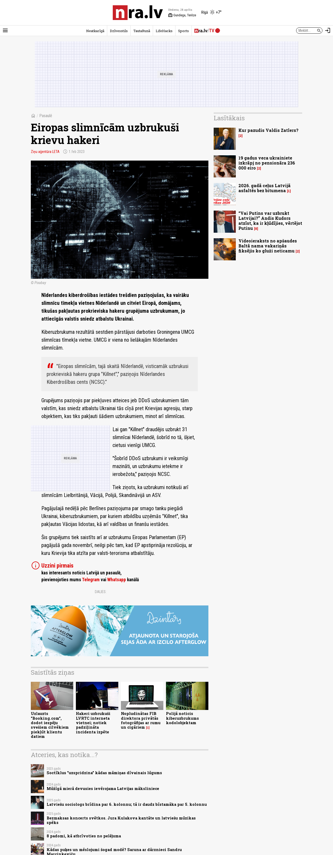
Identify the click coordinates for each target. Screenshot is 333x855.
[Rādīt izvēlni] (5, 30)
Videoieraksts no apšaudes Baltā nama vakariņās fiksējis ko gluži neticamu (267, 245)
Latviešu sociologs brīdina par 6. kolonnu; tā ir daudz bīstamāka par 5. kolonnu (127, 804)
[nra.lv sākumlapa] (138, 12)
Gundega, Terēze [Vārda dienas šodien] (182, 15)
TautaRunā (141, 31)
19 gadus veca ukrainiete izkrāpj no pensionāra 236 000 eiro (266, 163)
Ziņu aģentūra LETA (45, 152)
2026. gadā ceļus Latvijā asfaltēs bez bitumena (264, 188)
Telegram (91, 579)
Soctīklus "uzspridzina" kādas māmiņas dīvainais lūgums (104, 772)
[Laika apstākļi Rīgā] (211, 13)
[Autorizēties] (327, 30)
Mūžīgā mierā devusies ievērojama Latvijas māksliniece (103, 788)
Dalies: (100, 592)
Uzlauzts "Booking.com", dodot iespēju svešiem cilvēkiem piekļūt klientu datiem (50, 725)
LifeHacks (164, 31)
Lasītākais (229, 118)
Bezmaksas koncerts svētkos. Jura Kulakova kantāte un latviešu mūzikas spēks (121, 820)
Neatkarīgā (95, 31)
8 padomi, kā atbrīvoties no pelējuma (84, 835)
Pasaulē (45, 115)
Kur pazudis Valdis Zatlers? (268, 130)
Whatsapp (116, 579)
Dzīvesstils (119, 31)
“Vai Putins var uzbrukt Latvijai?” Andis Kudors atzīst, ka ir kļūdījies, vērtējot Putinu (270, 220)
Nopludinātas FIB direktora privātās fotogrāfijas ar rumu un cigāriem (140, 720)
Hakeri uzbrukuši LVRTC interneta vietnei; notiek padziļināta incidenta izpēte (93, 722)
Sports (183, 31)
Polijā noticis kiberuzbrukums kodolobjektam (182, 718)
